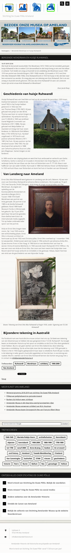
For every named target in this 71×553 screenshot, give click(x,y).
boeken (47, 448)
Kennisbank (61, 437)
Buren (25, 464)
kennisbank (23, 442)
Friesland (58, 453)
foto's (16, 464)
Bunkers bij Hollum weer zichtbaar (19, 399)
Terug (4, 379)
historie (7, 464)
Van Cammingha (13, 458)
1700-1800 (60, 442)
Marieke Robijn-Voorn (26, 437)
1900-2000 (56, 364)
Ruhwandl (19, 364)
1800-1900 (48, 442)
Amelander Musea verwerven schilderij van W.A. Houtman (28, 406)
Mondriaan (31, 364)
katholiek (28, 458)
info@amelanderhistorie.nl (22, 358)
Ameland (26, 453)
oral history (13, 453)
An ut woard (59, 448)
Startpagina (6, 51)
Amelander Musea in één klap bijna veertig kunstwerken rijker (30, 403)
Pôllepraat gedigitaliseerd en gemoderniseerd (24, 396)
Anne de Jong (35, 448)
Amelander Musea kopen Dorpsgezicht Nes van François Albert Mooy (33, 410)
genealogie (52, 464)
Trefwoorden (7, 364)
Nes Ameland (8, 368)
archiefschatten (45, 437)
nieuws (47, 458)
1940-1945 (9, 437)
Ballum (34, 464)
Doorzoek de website (62, 4)
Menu (67, 4)
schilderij (44, 364)
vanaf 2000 (21, 448)
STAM (38, 458)
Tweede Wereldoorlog (42, 453)
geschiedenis (59, 458)
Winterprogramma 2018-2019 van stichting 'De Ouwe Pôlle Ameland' (32, 393)
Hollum (64, 464)
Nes (42, 464)
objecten (11, 442)
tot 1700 (10, 448)
